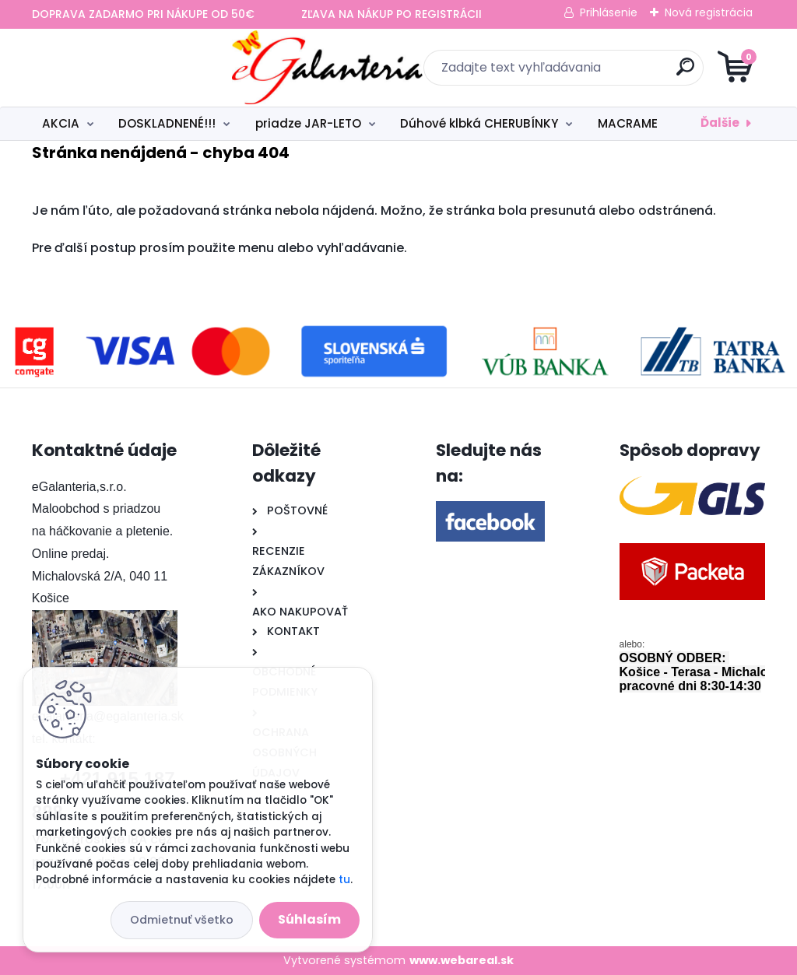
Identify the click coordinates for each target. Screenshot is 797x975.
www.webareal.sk (461, 960)
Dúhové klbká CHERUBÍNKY (479, 123)
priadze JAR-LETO (308, 123)
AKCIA (60, 123)
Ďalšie (719, 122)
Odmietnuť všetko (181, 920)
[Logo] (127, 68)
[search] (586, 73)
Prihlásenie (608, 12)
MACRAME (628, 123)
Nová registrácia (709, 12)
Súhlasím (309, 919)
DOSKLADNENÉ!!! (167, 123)
